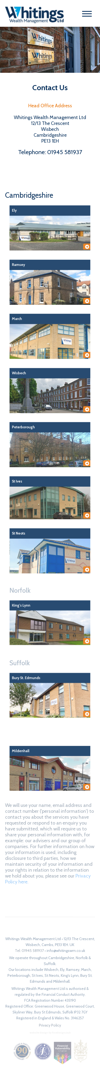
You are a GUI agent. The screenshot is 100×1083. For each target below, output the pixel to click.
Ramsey (72, 969)
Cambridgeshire (29, 195)
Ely (62, 969)
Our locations (20, 969)
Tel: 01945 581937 (29, 950)
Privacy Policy (50, 1025)
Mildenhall (61, 981)
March (86, 969)
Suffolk (35, 676)
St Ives (37, 975)
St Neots (52, 975)
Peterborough (18, 975)
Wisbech (51, 969)
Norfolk (35, 603)
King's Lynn (70, 975)
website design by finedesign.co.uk (50, 1032)
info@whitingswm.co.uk (66, 950)
